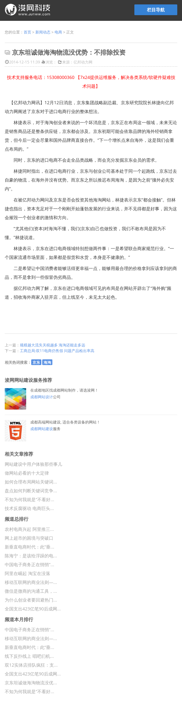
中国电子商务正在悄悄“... (29, 564)
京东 (36, 362)
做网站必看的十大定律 (27, 473)
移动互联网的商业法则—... (31, 582)
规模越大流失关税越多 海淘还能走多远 (52, 345)
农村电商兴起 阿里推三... (29, 529)
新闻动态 (42, 32)
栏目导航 (156, 10)
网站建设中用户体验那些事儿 (33, 464)
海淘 (47, 362)
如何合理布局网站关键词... (31, 482)
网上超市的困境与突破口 (29, 538)
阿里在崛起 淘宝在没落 (27, 573)
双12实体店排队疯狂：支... (31, 665)
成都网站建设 (41, 428)
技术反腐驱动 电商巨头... (29, 508)
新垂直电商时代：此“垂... (29, 547)
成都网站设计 (41, 396)
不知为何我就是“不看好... (29, 499)
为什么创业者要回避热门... (31, 600)
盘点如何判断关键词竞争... (31, 491)
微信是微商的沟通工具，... (31, 591)
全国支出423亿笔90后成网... (33, 609)
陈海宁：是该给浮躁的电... (31, 556)
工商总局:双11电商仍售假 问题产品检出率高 (57, 350)
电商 (58, 32)
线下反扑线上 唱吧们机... (29, 656)
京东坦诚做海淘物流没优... (31, 683)
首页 (27, 32)
